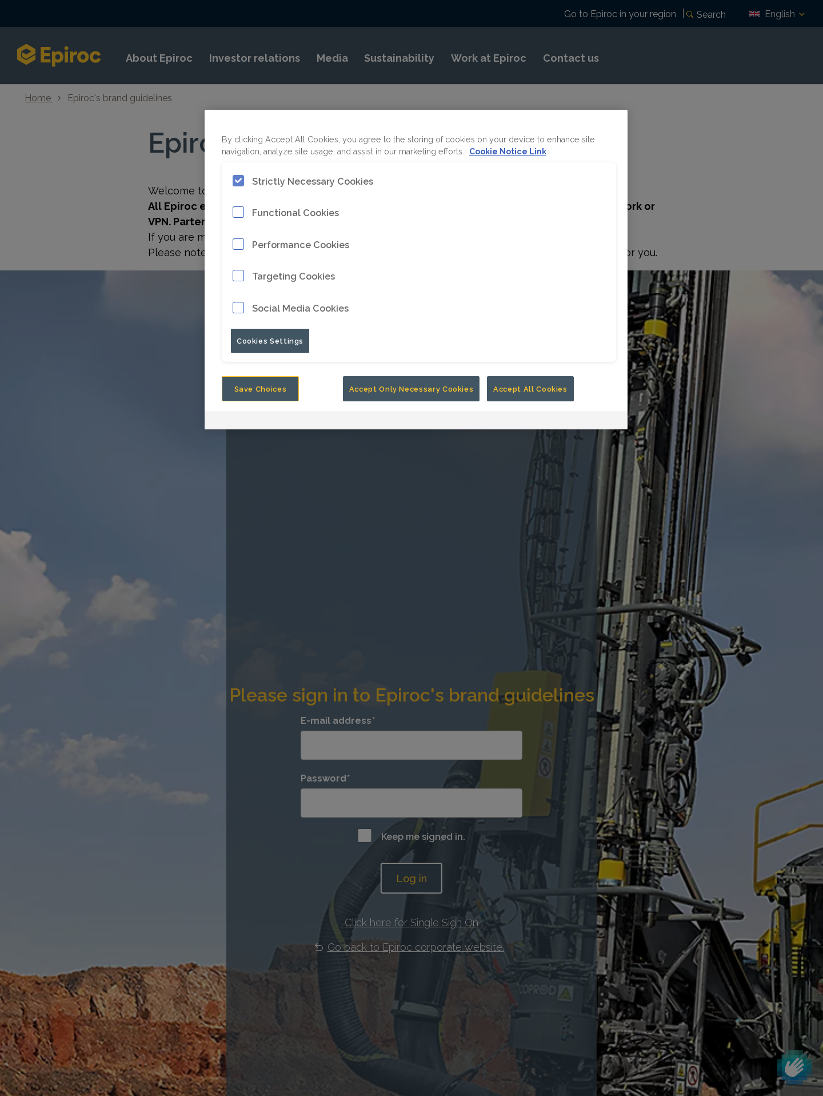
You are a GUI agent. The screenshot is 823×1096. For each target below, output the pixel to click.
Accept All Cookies (530, 388)
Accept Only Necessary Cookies (411, 388)
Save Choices (260, 388)
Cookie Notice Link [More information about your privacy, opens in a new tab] (507, 150)
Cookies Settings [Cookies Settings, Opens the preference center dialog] (270, 340)
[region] (416, 269)
